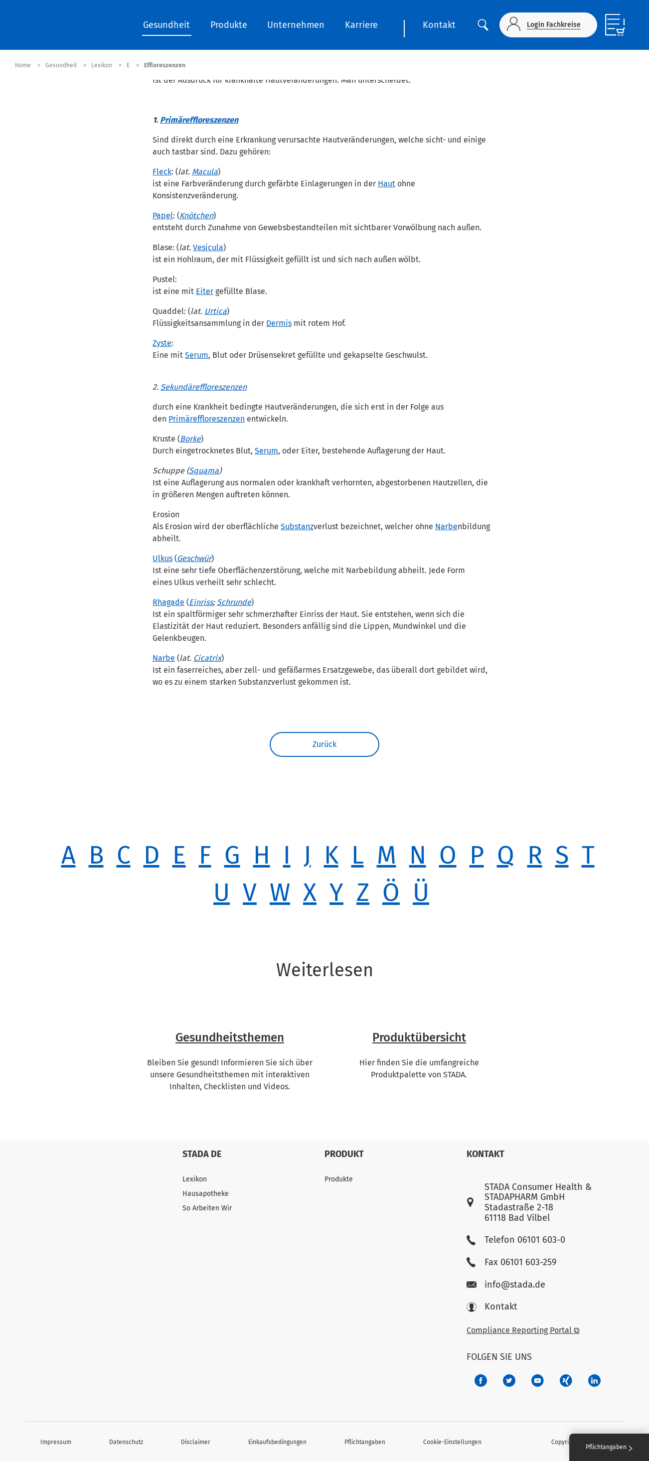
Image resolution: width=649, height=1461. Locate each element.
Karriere (361, 24)
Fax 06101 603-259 (511, 1262)
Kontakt (439, 24)
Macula (205, 171)
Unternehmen (295, 24)
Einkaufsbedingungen (277, 1442)
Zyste (162, 343)
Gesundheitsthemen (229, 1037)
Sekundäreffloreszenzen (204, 387)
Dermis (279, 323)
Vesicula (208, 247)
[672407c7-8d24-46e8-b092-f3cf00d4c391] (481, 1380)
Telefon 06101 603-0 (516, 1240)
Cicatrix (207, 658)
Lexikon (194, 1179)
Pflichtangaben (364, 1442)
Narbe (446, 526)
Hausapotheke (205, 1193)
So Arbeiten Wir (207, 1208)
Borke (190, 438)
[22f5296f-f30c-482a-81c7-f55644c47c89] (566, 1380)
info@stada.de (506, 1285)
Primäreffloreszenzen (199, 120)
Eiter (204, 291)
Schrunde (234, 602)
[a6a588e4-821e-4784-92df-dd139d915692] (509, 1380)
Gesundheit (166, 24)
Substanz (297, 526)
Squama (204, 470)
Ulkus (162, 558)
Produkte (228, 24)
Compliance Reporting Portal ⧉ (523, 1330)
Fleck (162, 171)
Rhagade (168, 602)
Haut (386, 183)
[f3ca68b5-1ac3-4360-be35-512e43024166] (537, 1380)
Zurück (324, 744)
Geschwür (194, 558)
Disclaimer (195, 1442)
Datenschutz (126, 1442)
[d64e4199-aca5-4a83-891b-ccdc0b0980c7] (594, 1380)
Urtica (215, 311)
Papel (163, 215)
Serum (196, 355)
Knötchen (196, 215)
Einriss (201, 602)
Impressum (55, 1442)
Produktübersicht (419, 1037)
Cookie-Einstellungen (452, 1442)
